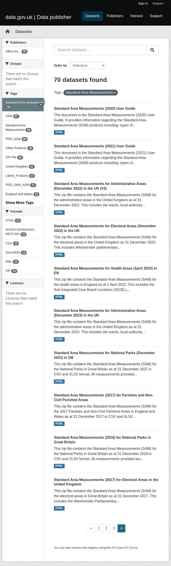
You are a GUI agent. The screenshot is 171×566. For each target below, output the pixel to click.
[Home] (7, 31)
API (114, 547)
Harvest (136, 16)
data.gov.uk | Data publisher (38, 17)
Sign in (143, 3)
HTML (59, 132)
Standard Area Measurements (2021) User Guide (94, 146)
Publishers (115, 16)
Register (158, 3)
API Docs (130, 547)
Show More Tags (20, 203)
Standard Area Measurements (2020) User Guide (94, 108)
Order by (60, 65)
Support (156, 16)
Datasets (93, 16)
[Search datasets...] (100, 50)
